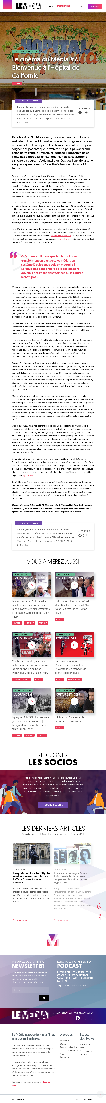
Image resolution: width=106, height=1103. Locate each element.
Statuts (63, 1043)
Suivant (99, 902)
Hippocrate (28, 475)
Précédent (99, 898)
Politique (43, 623)
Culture (17, 84)
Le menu (50, 6)
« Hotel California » (63, 239)
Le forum (84, 1053)
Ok (44, 998)
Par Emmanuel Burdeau (31, 101)
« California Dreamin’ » (61, 235)
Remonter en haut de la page (100, 1087)
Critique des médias (22, 679)
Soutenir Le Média (85, 1045)
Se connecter (86, 1050)
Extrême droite (74, 679)
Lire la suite (20, 920)
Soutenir (98, 5)
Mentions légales (85, 1098)
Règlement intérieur (68, 1046)
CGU (62, 1053)
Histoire (41, 735)
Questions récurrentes (70, 1049)
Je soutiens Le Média (53, 805)
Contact (63, 1059)
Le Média (30, 1015)
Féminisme (30, 623)
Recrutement (65, 1056)
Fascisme (29, 735)
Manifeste (64, 1039)
